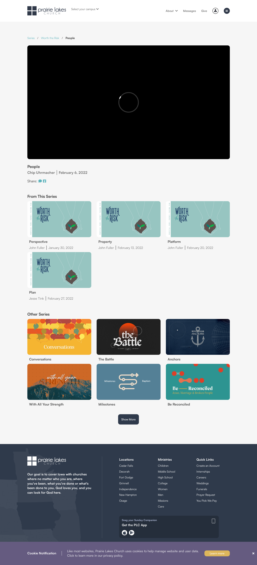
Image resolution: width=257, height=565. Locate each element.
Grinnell (124, 483)
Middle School (166, 471)
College (162, 483)
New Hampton (128, 495)
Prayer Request (205, 495)
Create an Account (208, 465)
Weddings (202, 483)
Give (204, 11)
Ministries (165, 459)
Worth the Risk (50, 38)
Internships (203, 471)
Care (161, 506)
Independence (128, 489)
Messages (189, 11)
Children (163, 465)
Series (31, 38)
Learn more (217, 553)
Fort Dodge (126, 477)
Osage (123, 500)
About (172, 11)
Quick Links (205, 459)
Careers (201, 477)
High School (165, 477)
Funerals (201, 489)
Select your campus (85, 9)
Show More (128, 419)
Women (162, 489)
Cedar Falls (126, 465)
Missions (163, 500)
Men (160, 495)
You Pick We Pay (206, 500)
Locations (126, 459)
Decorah (124, 471)
